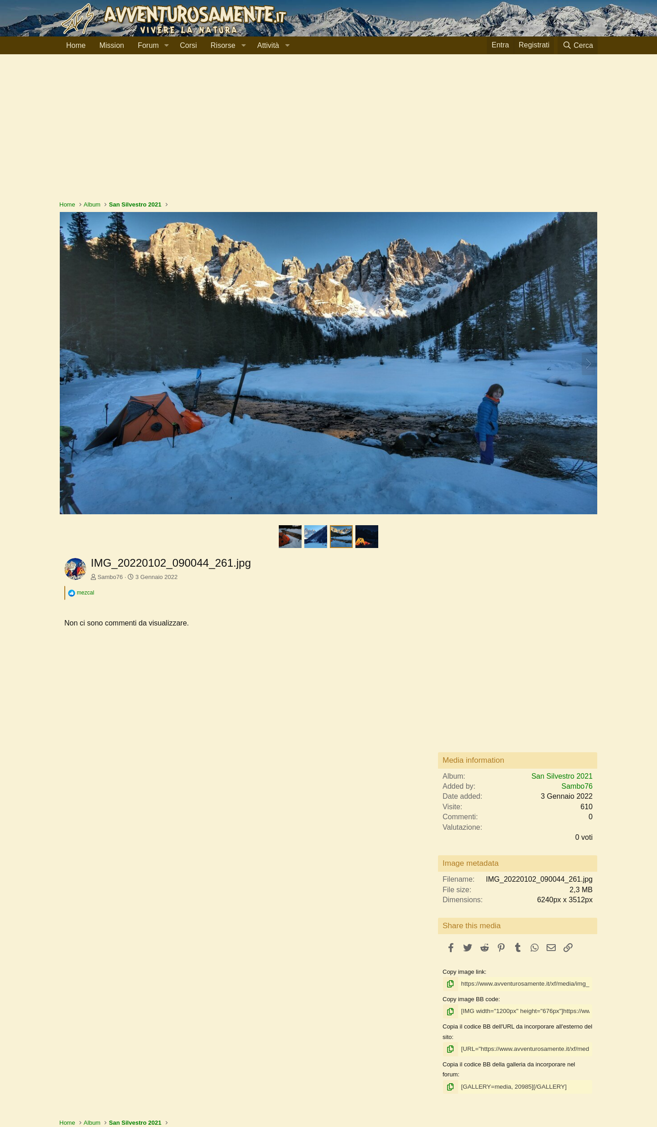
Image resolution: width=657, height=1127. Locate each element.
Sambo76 (110, 577)
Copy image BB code (470, 998)
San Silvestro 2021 (562, 776)
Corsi (188, 45)
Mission (111, 45)
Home (76, 45)
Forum (148, 45)
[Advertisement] (328, 132)
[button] (166, 45)
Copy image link (464, 971)
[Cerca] (578, 45)
